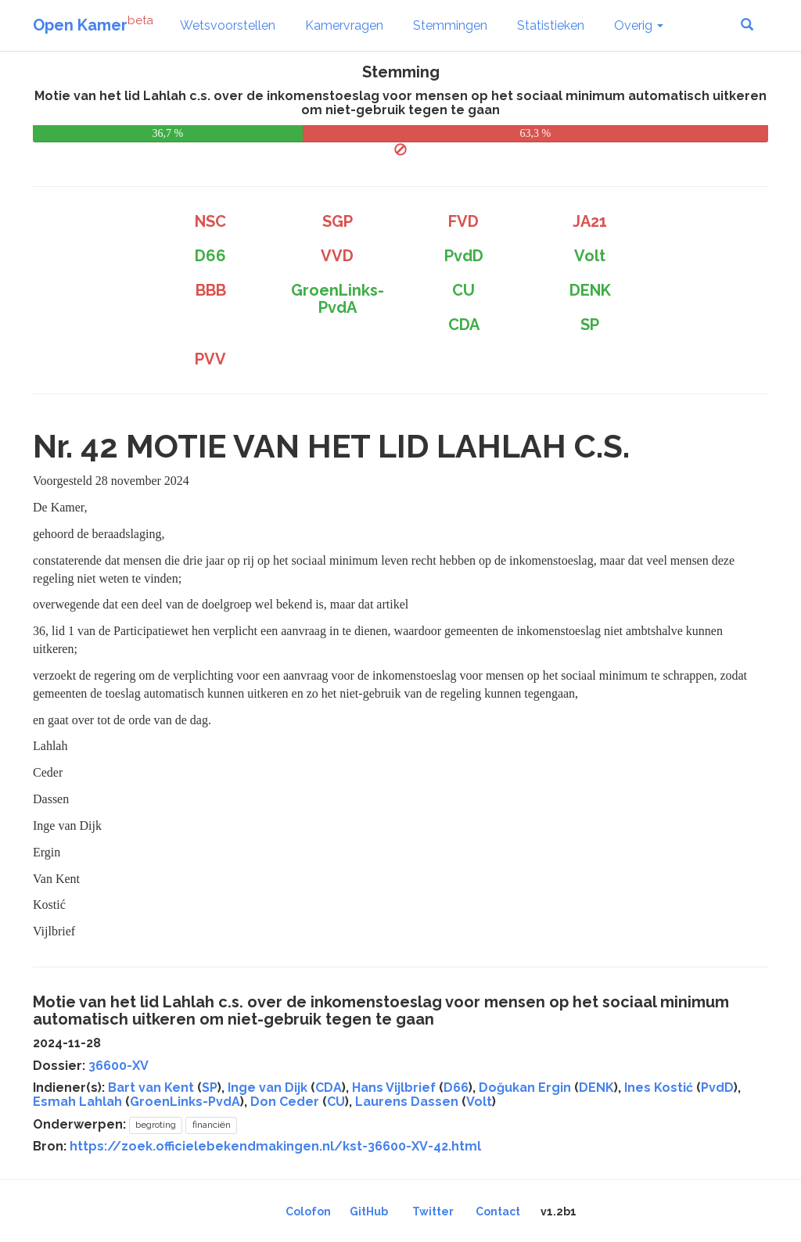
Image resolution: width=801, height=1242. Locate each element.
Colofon (308, 1211)
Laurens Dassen (406, 1101)
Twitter (433, 1211)
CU (336, 1101)
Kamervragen (344, 25)
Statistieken (550, 25)
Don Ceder (284, 1101)
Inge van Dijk (267, 1087)
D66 (456, 1087)
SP (209, 1087)
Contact (498, 1211)
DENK (596, 1087)
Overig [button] (638, 25)
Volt (479, 1101)
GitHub (369, 1211)
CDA (328, 1087)
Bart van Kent (151, 1087)
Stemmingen (450, 25)
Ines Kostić (658, 1087)
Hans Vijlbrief (394, 1087)
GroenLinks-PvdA (185, 1101)
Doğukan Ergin (525, 1087)
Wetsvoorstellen (227, 25)
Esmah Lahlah (77, 1101)
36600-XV (118, 1065)
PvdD (717, 1087)
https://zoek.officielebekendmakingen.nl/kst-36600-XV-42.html (275, 1146)
